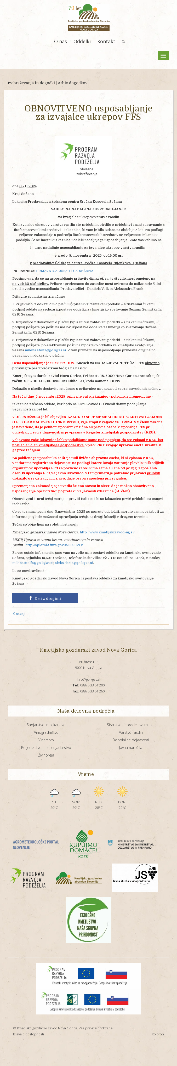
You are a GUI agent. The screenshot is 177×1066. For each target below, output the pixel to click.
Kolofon (158, 1034)
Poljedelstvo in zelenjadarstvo (46, 747)
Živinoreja (46, 755)
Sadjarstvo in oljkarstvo (46, 724)
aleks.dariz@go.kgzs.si (74, 563)
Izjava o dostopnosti (28, 1034)
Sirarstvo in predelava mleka (131, 724)
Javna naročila (130, 747)
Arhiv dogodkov (72, 83)
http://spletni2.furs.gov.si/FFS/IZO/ (54, 545)
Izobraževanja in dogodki (31, 83)
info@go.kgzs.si (88, 679)
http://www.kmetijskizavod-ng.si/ (107, 532)
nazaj (18, 614)
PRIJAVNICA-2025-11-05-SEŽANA (64, 271)
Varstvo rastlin (131, 732)
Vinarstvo (46, 739)
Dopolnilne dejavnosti (130, 739)
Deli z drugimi (45, 598)
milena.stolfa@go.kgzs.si (45, 350)
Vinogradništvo (46, 732)
